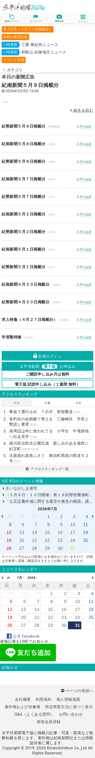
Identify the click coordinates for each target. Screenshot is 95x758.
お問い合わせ (71, 714)
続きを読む (81, 110)
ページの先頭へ (77, 690)
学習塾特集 (47, 337)
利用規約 (44, 699)
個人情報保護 (68, 699)
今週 (47, 403)
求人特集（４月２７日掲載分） (47, 319)
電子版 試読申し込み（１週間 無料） (48, 384)
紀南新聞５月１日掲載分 (47, 249)
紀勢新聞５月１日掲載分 (47, 267)
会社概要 (23, 699)
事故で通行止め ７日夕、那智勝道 (45, 411)
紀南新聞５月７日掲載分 (47, 179)
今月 (78, 403)
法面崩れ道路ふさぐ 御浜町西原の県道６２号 (49, 458)
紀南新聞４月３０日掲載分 (47, 284)
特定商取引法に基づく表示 (69, 707)
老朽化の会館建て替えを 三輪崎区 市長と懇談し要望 (49, 422)
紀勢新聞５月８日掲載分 (47, 161)
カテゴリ (15, 70)
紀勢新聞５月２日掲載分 (47, 231)
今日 (16, 403)
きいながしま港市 (20, 488)
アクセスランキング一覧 (47, 469)
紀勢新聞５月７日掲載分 (47, 196)
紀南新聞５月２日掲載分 (47, 214)
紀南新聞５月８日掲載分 (47, 144)
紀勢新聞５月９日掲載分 (47, 126)
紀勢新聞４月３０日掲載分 (47, 302)
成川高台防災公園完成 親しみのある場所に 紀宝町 (50, 446)
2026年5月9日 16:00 (22, 91)
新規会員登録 (49, 721)
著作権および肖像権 (23, 707)
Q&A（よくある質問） (34, 714)
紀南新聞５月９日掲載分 (30, 85)
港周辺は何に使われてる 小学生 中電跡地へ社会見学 (49, 434)
